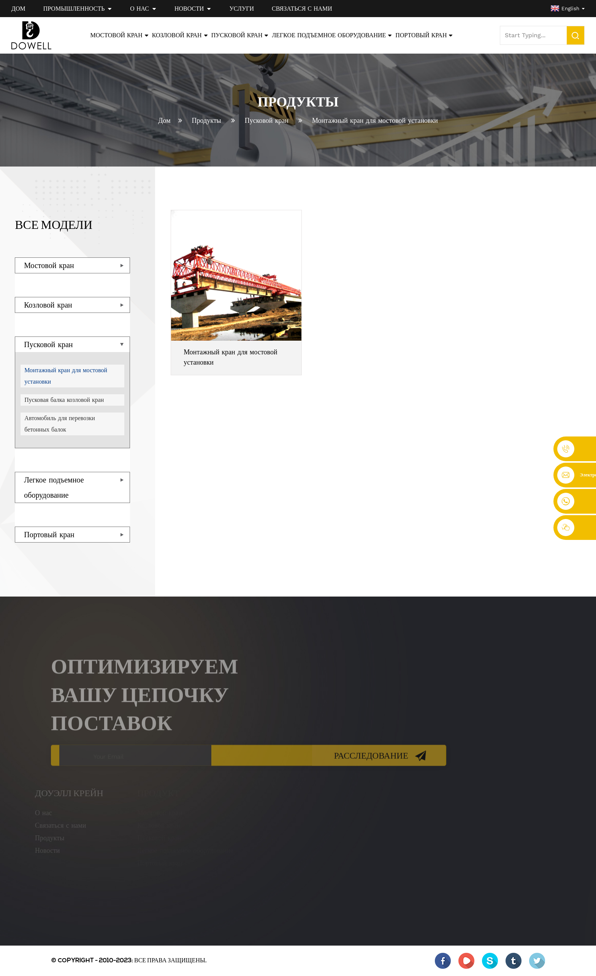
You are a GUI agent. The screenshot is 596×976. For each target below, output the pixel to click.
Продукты (206, 120)
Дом (164, 120)
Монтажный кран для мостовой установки (375, 120)
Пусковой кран (266, 120)
